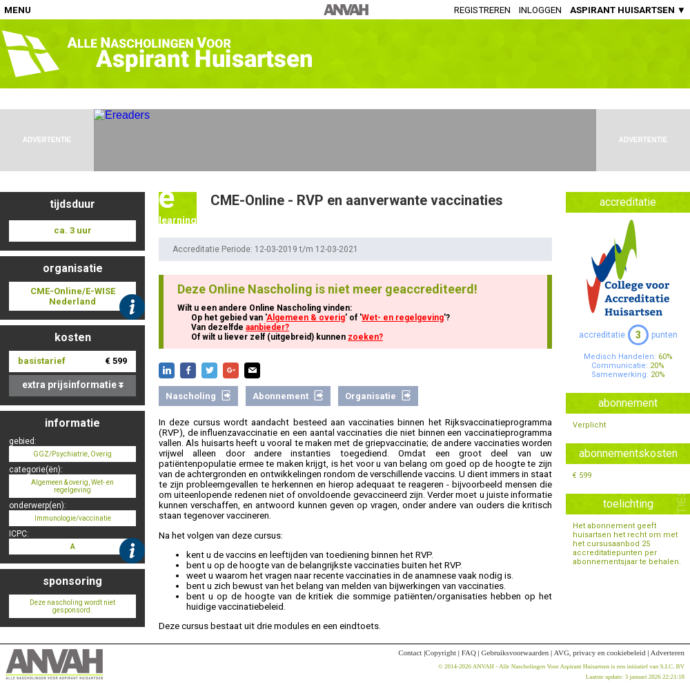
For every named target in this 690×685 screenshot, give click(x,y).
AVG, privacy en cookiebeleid (599, 652)
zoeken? (365, 337)
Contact (410, 652)
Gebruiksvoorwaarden (515, 652)
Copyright (440, 652)
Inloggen (540, 10)
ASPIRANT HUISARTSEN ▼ (628, 10)
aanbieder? (267, 327)
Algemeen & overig (305, 317)
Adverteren (667, 652)
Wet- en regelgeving (403, 317)
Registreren (482, 10)
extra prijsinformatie (73, 384)
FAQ (469, 652)
